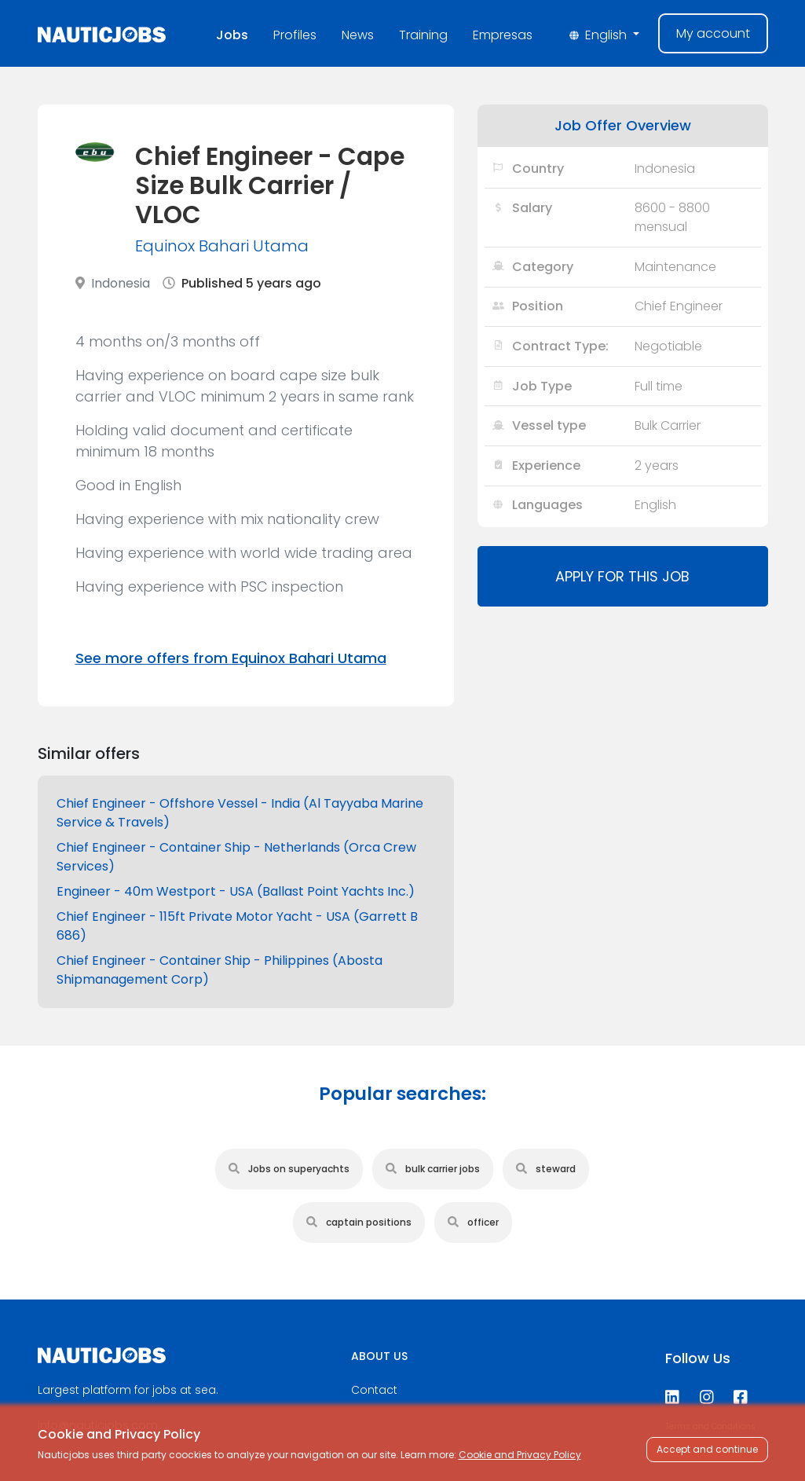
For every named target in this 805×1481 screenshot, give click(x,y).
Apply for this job (622, 576)
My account (713, 33)
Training (423, 35)
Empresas (502, 35)
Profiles (295, 35)
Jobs (232, 35)
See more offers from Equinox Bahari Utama (230, 658)
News (358, 35)
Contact (374, 1390)
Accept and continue (707, 1449)
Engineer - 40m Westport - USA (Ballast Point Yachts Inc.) (236, 891)
